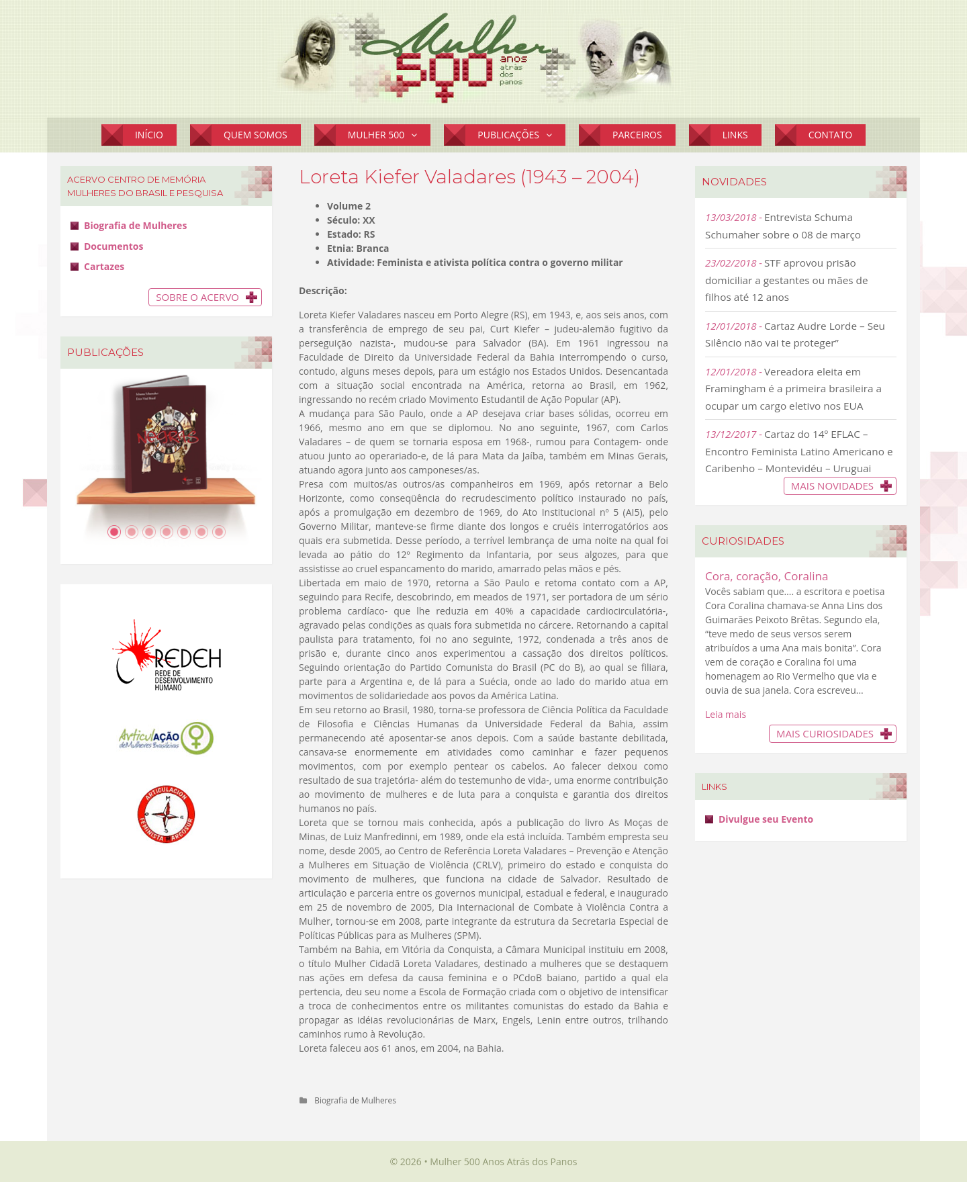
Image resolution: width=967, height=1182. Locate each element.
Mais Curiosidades (825, 733)
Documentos (113, 246)
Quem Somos (255, 134)
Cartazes (104, 266)
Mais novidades (832, 485)
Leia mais (725, 714)
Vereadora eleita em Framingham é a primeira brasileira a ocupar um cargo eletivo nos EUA (793, 388)
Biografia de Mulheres (355, 1100)
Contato (830, 134)
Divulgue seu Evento (766, 819)
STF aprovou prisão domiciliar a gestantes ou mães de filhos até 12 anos (786, 280)
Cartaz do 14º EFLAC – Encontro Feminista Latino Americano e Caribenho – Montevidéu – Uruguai (799, 451)
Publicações (521, 135)
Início (149, 134)
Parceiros (637, 134)
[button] (417, 135)
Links (735, 134)
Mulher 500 (389, 135)
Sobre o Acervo (197, 297)
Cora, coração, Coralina (766, 576)
